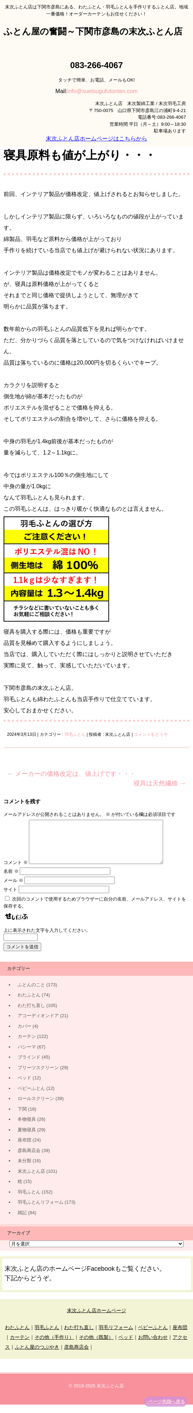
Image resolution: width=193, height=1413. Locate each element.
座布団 (24, 1148)
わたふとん (29, 1003)
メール (13, 888)
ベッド (24, 1086)
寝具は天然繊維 (159, 783)
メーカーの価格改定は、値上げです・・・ (71, 773)
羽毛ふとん (75, 734)
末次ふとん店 (31, 1179)
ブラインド (29, 1065)
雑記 (22, 1221)
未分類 (24, 1169)
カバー (24, 1034)
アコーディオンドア (38, 1024)
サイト (10, 898)
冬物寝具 (27, 1127)
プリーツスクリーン (38, 1076)
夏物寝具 (27, 1138)
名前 (11, 879)
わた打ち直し (31, 1013)
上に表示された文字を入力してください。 (47, 938)
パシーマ (27, 1055)
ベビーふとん (31, 1096)
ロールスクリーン (36, 1107)
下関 (22, 1117)
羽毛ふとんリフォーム (40, 1210)
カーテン (27, 1044)
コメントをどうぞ (151, 734)
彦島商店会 (29, 1159)
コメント (16, 871)
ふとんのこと (31, 993)
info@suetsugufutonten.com (102, 91)
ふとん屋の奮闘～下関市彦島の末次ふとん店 (93, 31)
